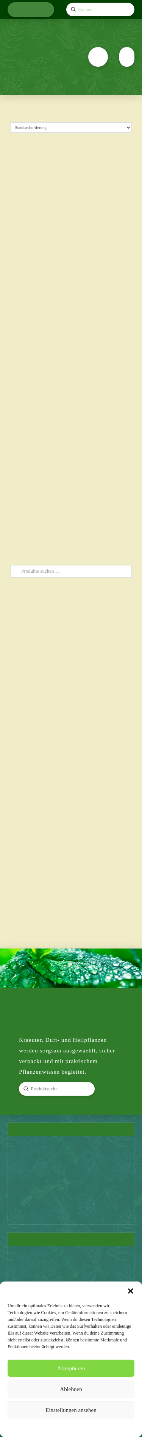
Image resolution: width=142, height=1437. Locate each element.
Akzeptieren (71, 1368)
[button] (130, 1291)
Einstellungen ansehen (71, 1410)
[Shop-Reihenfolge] (71, 127)
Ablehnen (71, 1389)
